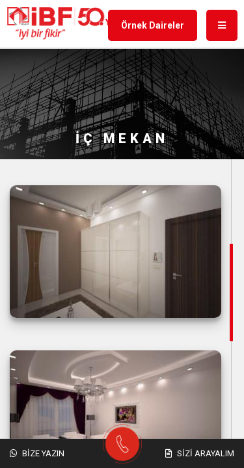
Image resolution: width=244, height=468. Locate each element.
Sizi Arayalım (199, 453)
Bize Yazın (37, 453)
